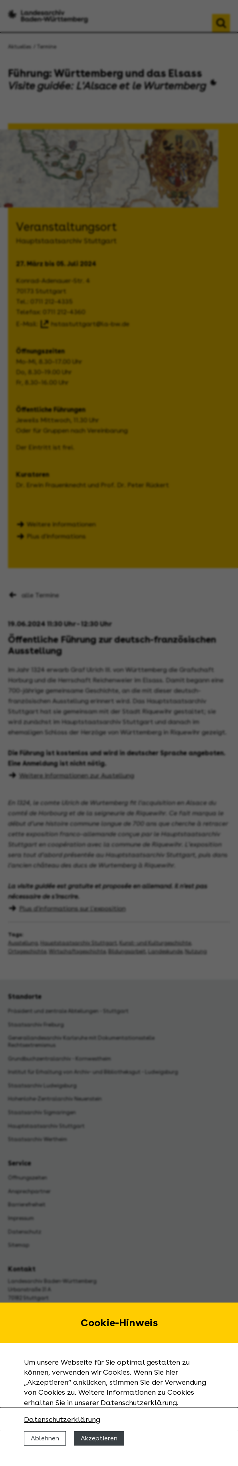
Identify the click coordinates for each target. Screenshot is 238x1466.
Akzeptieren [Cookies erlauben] (99, 1438)
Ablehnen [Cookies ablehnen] (45, 1438)
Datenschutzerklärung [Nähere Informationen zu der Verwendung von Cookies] (62, 1419)
